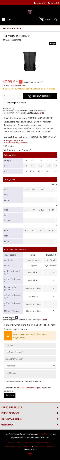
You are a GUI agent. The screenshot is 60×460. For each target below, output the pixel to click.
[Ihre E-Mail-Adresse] (30, 352)
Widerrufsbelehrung (12, 447)
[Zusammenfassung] (30, 359)
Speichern (10, 395)
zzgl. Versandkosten (18, 86)
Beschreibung (8, 108)
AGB (19, 442)
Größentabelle (8, 146)
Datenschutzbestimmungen (28, 388)
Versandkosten (43, 434)
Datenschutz (39, 447)
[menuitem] (53, 3)
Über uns (11, 442)
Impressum (51, 447)
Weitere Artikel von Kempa (16, 143)
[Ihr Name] (30, 345)
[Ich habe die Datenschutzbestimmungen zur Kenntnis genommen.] (5, 387)
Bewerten (19, 102)
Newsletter (27, 447)
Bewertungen (8, 318)
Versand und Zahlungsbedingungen (37, 442)
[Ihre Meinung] (30, 374)
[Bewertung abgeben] (30, 366)
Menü (7, 19)
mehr (41, 113)
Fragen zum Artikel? (13, 140)
